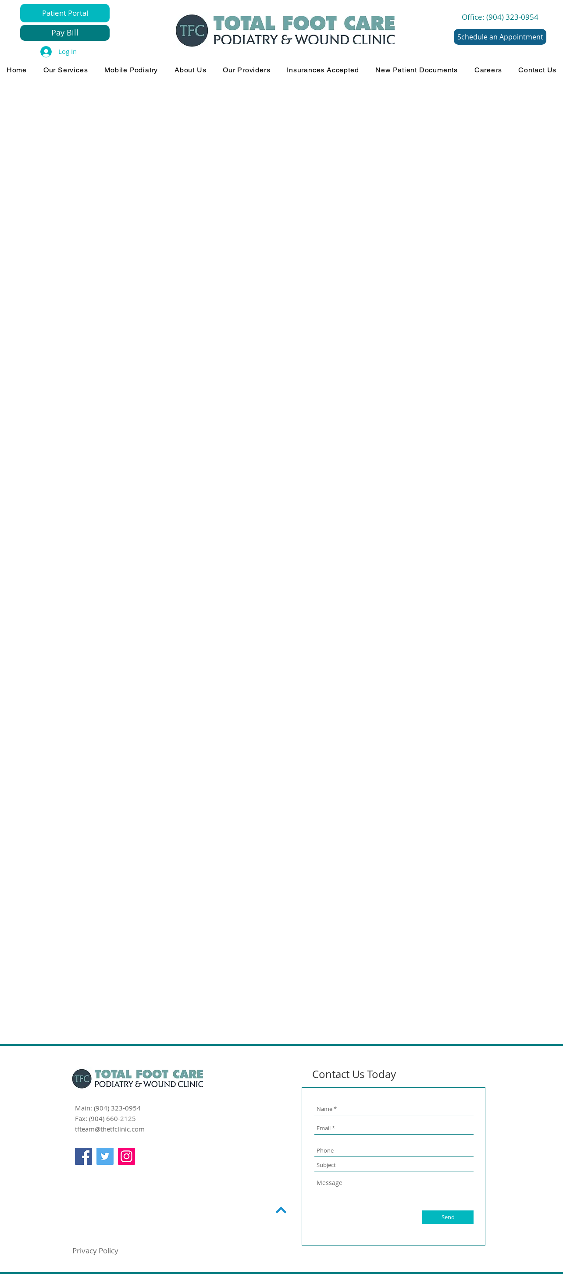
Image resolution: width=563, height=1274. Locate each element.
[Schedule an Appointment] (500, 37)
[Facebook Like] (92, 1175)
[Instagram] (126, 1156)
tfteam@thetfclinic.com (110, 1129)
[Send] (448, 1217)
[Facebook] (83, 1156)
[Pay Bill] (65, 33)
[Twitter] (105, 1156)
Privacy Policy (95, 1251)
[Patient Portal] (65, 13)
